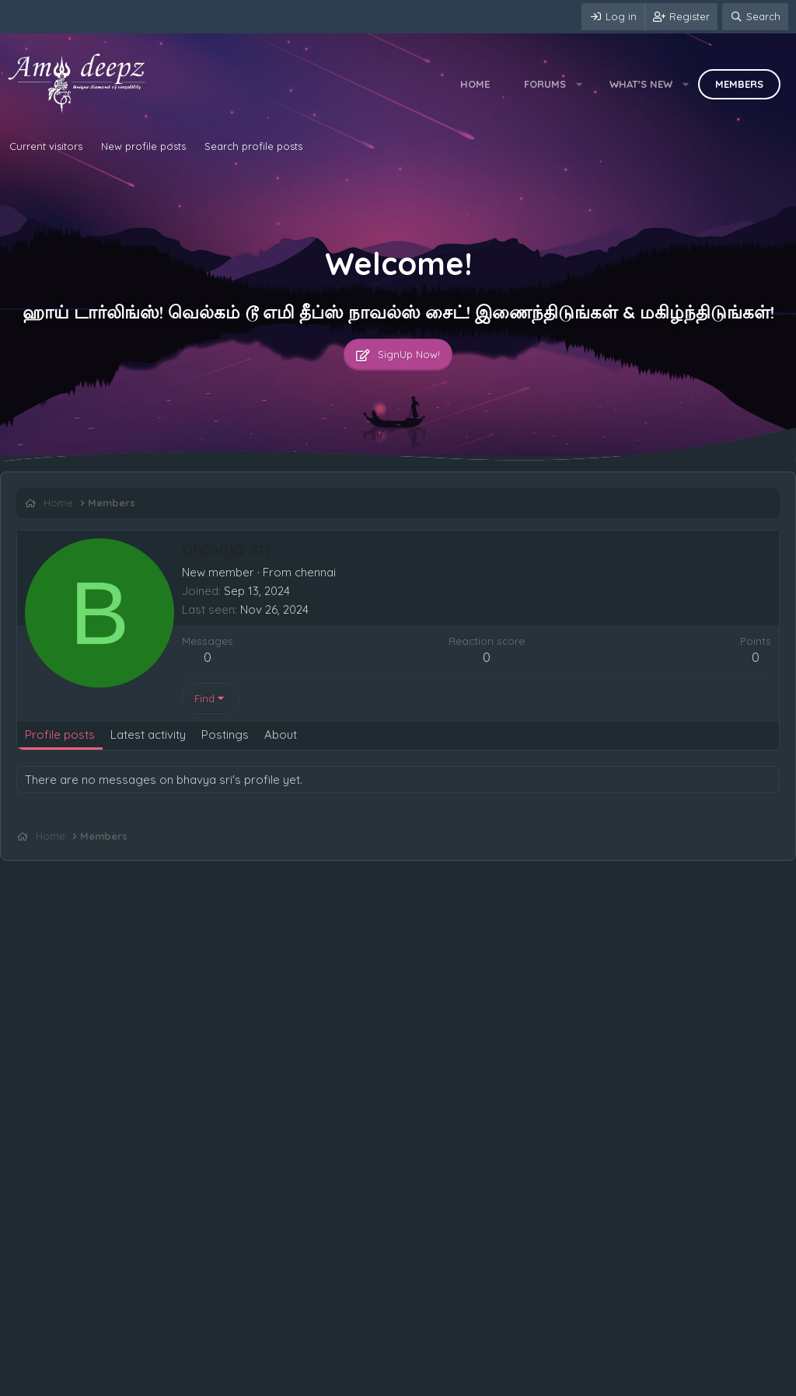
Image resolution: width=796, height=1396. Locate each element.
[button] (579, 84)
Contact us (37, 1380)
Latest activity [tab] (148, 734)
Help (252, 1380)
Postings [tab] (225, 734)
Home (475, 84)
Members (739, 84)
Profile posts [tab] (60, 734)
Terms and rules (113, 1380)
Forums (545, 84)
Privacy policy (195, 1380)
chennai (315, 572)
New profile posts (143, 146)
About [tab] (280, 734)
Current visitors (45, 146)
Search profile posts (253, 146)
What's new (640, 84)
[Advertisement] (398, 874)
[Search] (755, 16)
